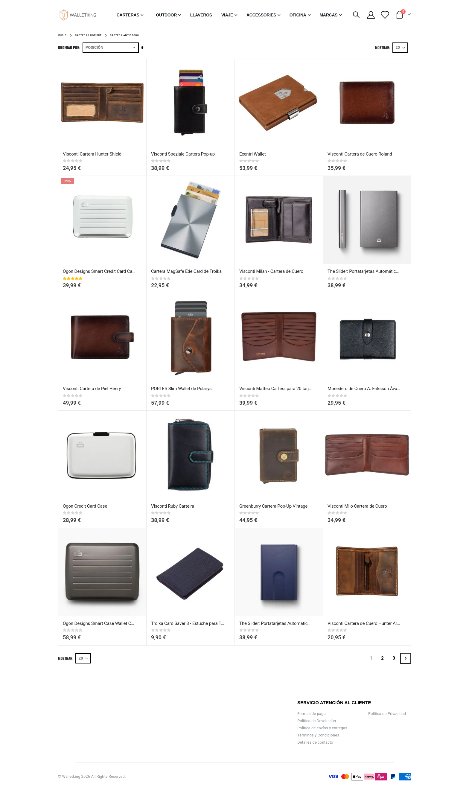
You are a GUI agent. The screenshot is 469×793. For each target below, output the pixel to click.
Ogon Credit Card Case (85, 506)
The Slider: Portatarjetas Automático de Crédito (364, 271)
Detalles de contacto (315, 742)
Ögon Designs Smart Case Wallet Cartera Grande (99, 623)
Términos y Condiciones (318, 735)
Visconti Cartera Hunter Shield (92, 154)
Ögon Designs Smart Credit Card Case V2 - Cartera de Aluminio (99, 271)
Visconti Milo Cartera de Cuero (357, 506)
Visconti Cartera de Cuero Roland (360, 154)
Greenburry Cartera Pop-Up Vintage (273, 506)
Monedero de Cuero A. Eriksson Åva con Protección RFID (364, 388)
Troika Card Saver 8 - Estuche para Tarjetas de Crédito (187, 623)
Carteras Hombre (88, 35)
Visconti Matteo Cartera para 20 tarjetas (275, 388)
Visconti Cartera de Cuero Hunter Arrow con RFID (364, 623)
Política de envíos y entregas (322, 728)
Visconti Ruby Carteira (172, 506)
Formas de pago (311, 713)
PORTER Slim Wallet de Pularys (181, 388)
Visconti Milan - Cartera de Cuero (271, 271)
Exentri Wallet (252, 154)
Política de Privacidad (387, 713)
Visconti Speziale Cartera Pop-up (183, 154)
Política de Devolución (316, 721)
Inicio (62, 35)
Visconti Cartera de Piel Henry (92, 388)
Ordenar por (68, 47)
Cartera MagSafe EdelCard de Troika (186, 271)
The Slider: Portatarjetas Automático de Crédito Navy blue (275, 623)
